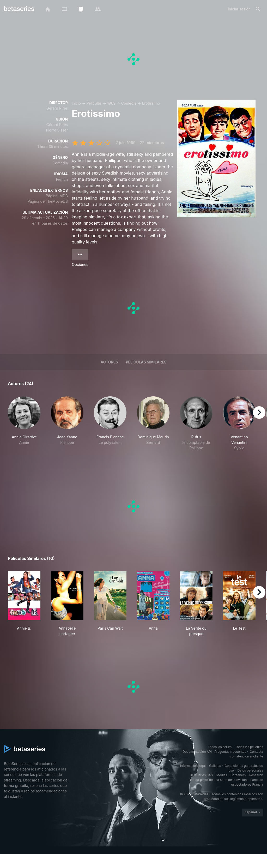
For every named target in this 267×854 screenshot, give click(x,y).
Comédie (128, 103)
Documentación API (197, 752)
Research (256, 775)
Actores (109, 362)
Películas (94, 103)
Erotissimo (151, 103)
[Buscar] (258, 9)
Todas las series (220, 747)
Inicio (76, 103)
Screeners (238, 775)
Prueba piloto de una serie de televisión (218, 780)
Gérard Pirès (57, 108)
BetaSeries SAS (201, 775)
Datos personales (250, 770)
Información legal (193, 766)
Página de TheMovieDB (48, 201)
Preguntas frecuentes (230, 752)
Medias (221, 775)
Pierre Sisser (57, 130)
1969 (111, 103)
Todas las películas (249, 747)
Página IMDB (57, 196)
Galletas (215, 766)
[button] (24, 426)
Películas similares (146, 362)
